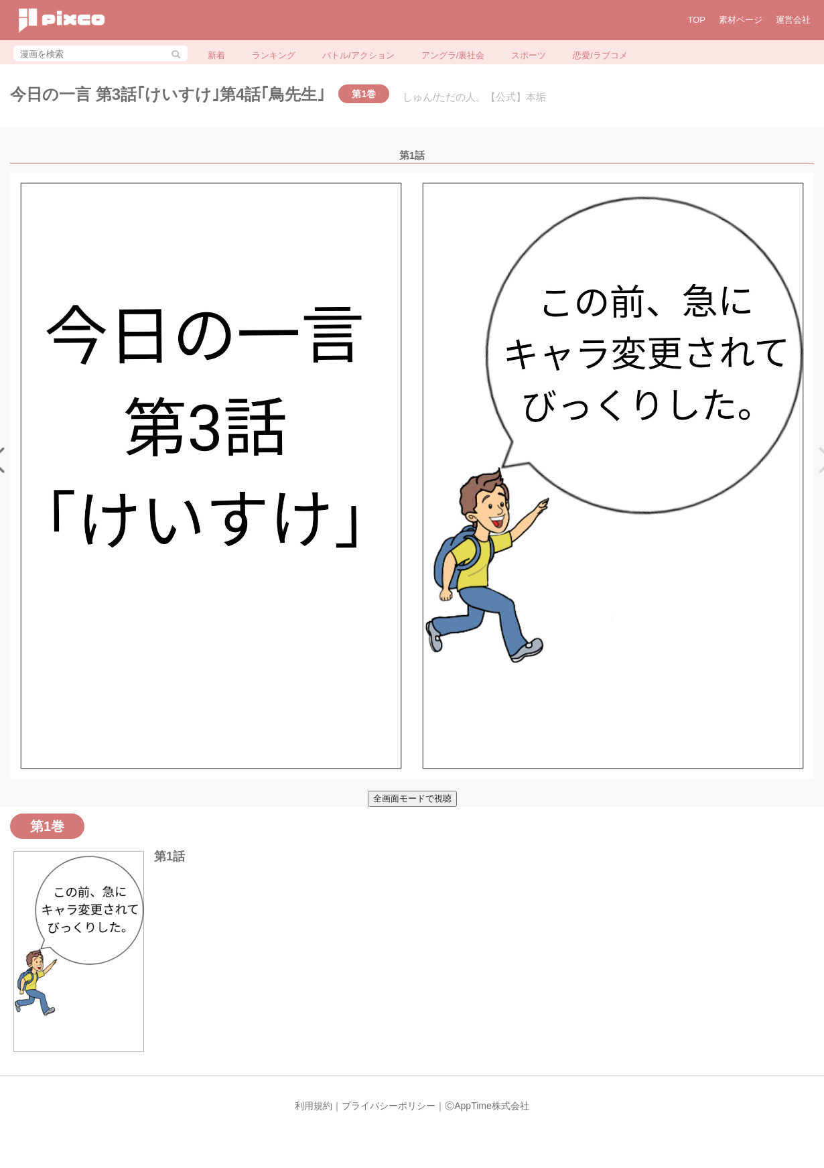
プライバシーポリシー (388, 1105)
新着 (216, 55)
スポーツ (528, 55)
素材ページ (740, 20)
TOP (697, 20)
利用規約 (313, 1105)
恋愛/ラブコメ (600, 55)
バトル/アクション (358, 55)
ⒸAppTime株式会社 (487, 1105)
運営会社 (793, 20)
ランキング (273, 55)
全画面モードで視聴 (412, 798)
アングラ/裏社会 (453, 55)
